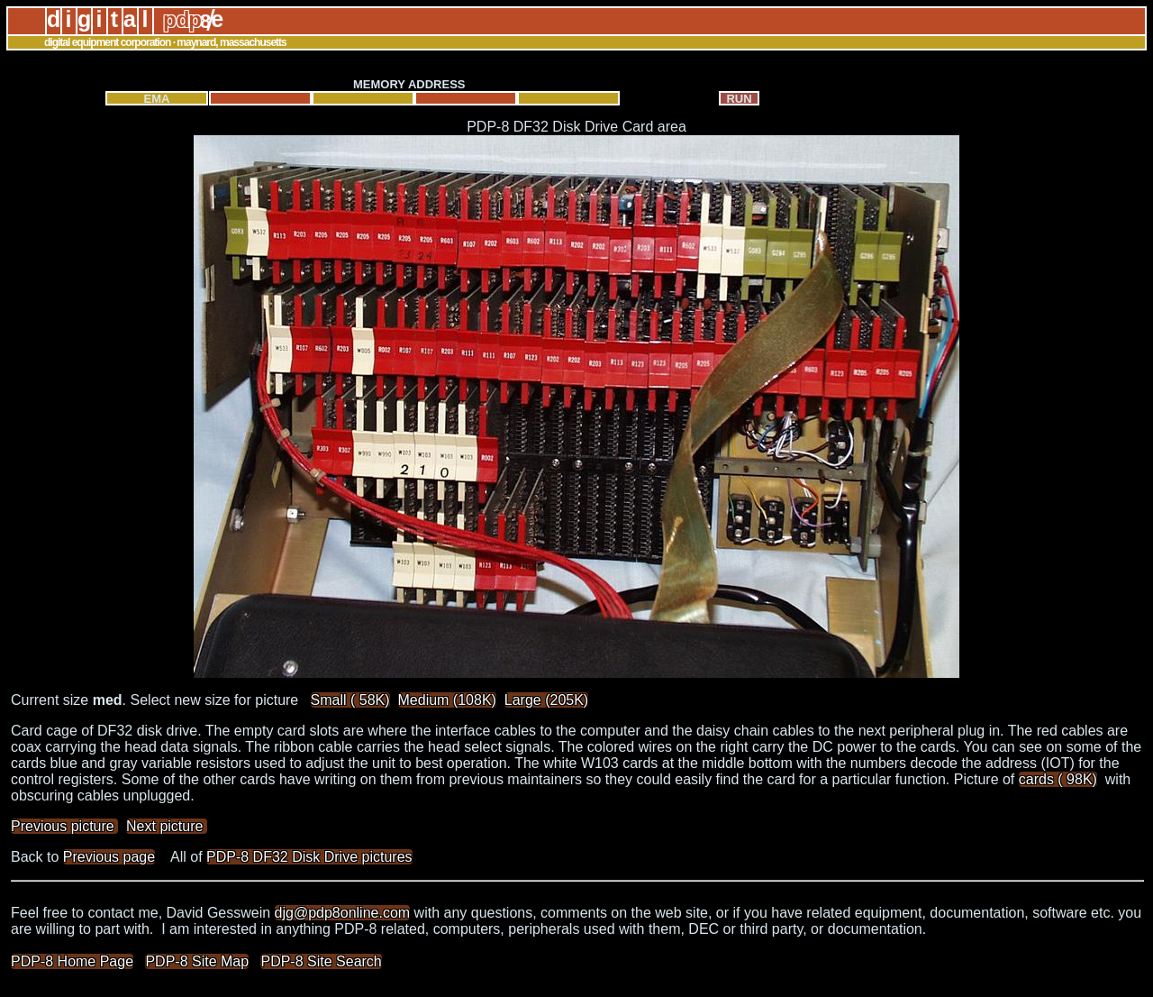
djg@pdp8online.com (343, 912)
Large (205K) (546, 700)
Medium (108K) (447, 700)
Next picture (166, 826)
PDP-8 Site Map (197, 961)
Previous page (109, 856)
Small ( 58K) (350, 700)
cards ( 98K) (1058, 779)
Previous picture (64, 826)
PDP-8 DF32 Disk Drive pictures (309, 856)
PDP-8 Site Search (320, 961)
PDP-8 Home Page (72, 961)
